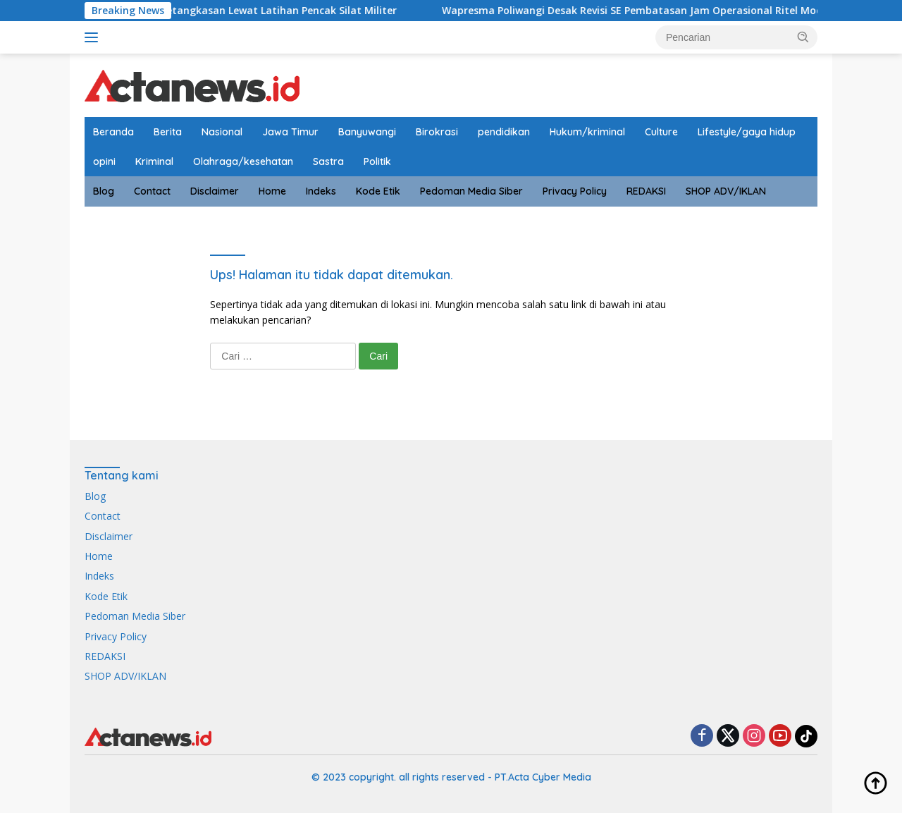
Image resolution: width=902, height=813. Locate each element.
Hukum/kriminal (587, 132)
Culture (661, 132)
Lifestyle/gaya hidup (747, 132)
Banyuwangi (367, 132)
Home (272, 191)
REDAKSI (646, 191)
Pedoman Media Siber (471, 191)
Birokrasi (437, 132)
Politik (377, 161)
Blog (103, 191)
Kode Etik (378, 191)
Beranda (113, 132)
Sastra (328, 161)
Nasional (222, 132)
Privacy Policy (575, 191)
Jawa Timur (290, 132)
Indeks (321, 191)
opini (104, 161)
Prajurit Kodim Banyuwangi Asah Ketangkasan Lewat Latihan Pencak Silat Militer (211, 10)
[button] (803, 36)
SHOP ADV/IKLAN (726, 191)
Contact (152, 191)
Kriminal (154, 161)
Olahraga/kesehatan (243, 161)
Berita (168, 132)
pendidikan (504, 132)
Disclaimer (214, 191)
